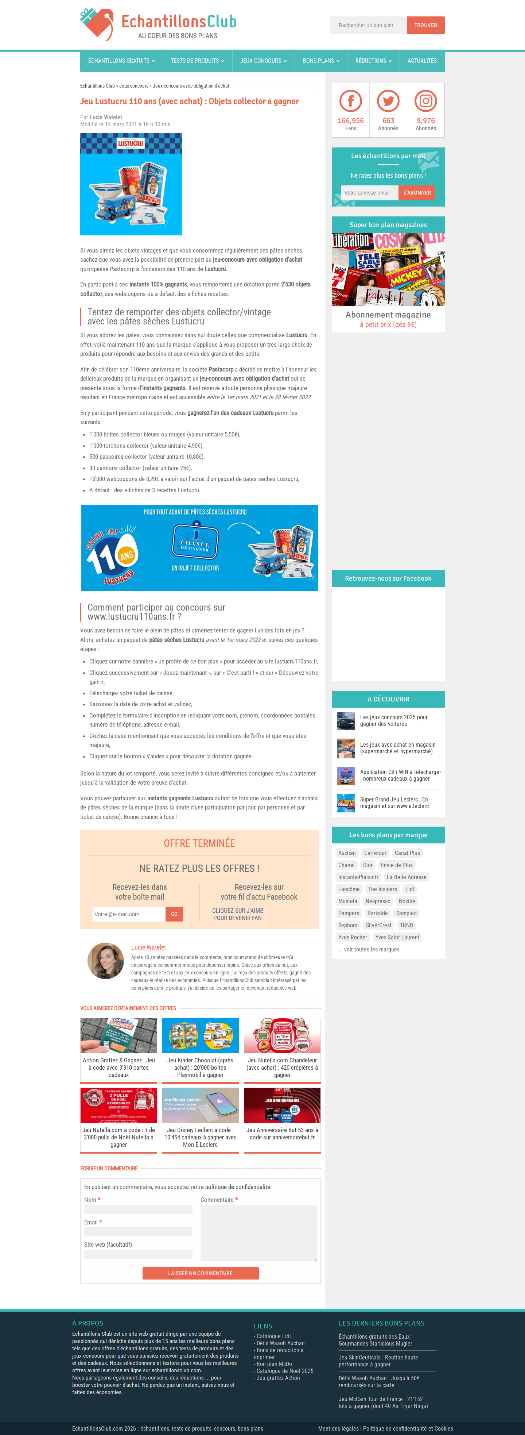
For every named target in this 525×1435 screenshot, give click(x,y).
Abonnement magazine (388, 319)
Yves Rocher (352, 937)
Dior (368, 865)
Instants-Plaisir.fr (358, 877)
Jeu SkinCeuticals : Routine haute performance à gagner (378, 1361)
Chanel (346, 865)
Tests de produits (195, 60)
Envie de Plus (397, 865)
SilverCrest (379, 925)
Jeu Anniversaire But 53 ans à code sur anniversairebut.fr (282, 1133)
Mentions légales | (340, 1428)
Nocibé (407, 901)
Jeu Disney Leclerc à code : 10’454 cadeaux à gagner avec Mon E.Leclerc (200, 1137)
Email (91, 1222)
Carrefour (375, 853)
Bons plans (318, 60)
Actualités (422, 60)
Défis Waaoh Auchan (281, 1343)
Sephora (348, 925)
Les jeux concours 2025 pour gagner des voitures (394, 720)
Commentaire (219, 1199)
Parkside (378, 913)
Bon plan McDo (274, 1364)
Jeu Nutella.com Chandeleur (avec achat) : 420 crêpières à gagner (282, 1067)
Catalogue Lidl (274, 1336)
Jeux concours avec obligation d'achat (191, 86)
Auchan (347, 853)
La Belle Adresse (407, 877)
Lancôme (349, 889)
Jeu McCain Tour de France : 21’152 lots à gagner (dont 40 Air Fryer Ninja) (383, 1402)
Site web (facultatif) (108, 1244)
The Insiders (382, 889)
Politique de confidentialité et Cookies (408, 1428)
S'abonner (417, 192)
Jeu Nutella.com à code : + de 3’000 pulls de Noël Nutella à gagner (118, 1137)
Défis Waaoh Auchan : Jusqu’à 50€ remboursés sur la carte (379, 1382)
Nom (90, 1199)
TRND (406, 925)
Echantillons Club (97, 86)
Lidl (409, 889)
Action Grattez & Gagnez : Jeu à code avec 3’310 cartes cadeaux (119, 1067)
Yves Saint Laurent (398, 937)
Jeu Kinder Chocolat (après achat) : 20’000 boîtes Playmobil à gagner (200, 1067)
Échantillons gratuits (118, 60)
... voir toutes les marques (369, 949)
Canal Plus (407, 853)
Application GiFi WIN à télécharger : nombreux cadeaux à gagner (400, 775)
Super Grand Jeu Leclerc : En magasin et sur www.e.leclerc (394, 802)
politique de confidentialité (237, 1186)
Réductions (370, 60)
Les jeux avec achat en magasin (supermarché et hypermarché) (398, 748)
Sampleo (406, 913)
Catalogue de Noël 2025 (285, 1370)
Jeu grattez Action (278, 1377)
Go (174, 914)
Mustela (347, 901)
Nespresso (378, 901)
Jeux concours (260, 60)
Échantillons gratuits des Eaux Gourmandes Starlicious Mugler (375, 1340)
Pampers (348, 913)
